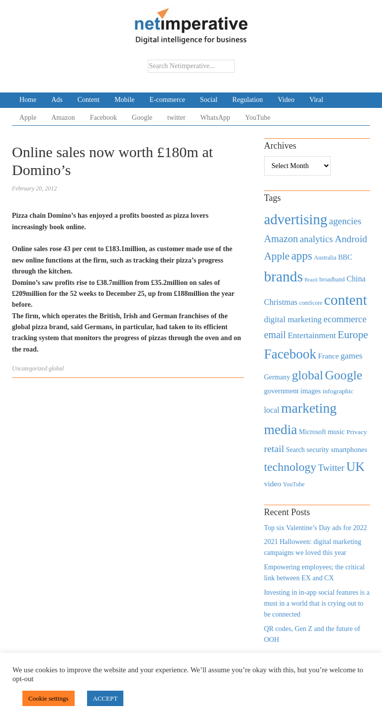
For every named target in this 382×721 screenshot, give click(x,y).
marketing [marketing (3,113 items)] (309, 408)
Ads (57, 99)
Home (27, 99)
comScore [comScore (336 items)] (311, 303)
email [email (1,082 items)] (275, 334)
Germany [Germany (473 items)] (277, 377)
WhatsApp (215, 117)
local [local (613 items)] (272, 410)
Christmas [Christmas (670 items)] (280, 302)
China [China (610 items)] (356, 278)
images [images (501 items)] (310, 391)
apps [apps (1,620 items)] (301, 256)
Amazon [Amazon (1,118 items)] (281, 238)
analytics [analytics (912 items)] (316, 239)
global (56, 368)
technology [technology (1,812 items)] (290, 466)
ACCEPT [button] (105, 698)
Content (88, 99)
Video (286, 99)
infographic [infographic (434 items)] (337, 391)
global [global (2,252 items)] (307, 375)
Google (142, 117)
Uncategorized (29, 368)
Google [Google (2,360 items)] (343, 375)
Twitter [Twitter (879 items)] (331, 468)
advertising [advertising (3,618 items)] (295, 219)
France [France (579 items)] (328, 356)
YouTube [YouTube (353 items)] (294, 484)
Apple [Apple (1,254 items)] (276, 256)
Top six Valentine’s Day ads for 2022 (315, 528)
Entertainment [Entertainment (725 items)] (311, 335)
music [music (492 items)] (336, 432)
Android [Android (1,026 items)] (351, 239)
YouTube (258, 117)
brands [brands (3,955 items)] (283, 276)
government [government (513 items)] (281, 391)
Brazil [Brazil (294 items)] (310, 279)
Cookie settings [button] (48, 698)
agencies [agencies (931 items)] (345, 221)
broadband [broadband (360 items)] (332, 279)
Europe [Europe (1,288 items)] (353, 335)
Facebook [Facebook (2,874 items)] (290, 354)
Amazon (63, 117)
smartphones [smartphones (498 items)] (349, 449)
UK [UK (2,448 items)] (355, 466)
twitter (176, 117)
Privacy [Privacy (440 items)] (357, 432)
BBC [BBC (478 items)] (345, 257)
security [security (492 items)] (317, 449)
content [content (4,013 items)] (345, 300)
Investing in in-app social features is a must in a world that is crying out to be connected (317, 604)
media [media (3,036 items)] (280, 429)
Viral (316, 99)
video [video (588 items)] (273, 483)
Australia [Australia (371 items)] (325, 257)
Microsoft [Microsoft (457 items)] (312, 432)
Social (208, 99)
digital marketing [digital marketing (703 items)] (293, 319)
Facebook (103, 117)
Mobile (124, 99)
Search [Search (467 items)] (295, 449)
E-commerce (168, 99)
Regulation (247, 99)
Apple (27, 117)
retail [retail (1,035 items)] (274, 448)
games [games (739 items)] (352, 355)
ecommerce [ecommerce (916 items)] (344, 319)
